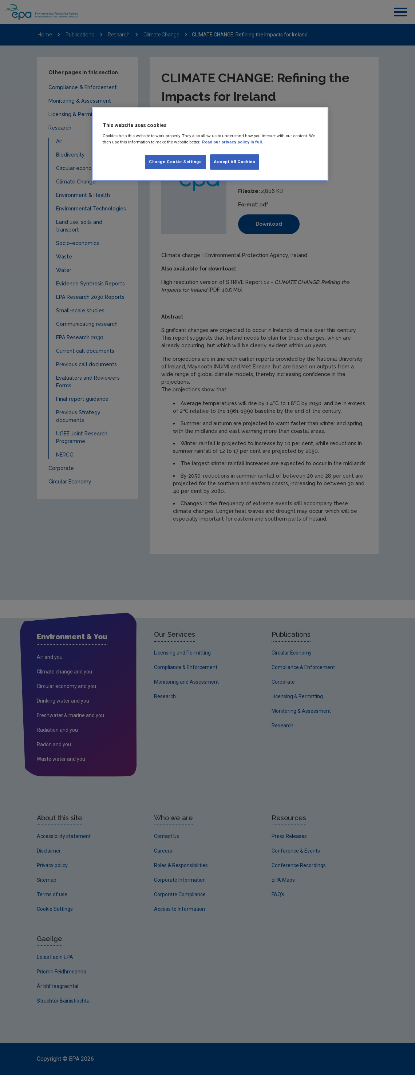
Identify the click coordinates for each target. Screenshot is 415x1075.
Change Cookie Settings (175, 161)
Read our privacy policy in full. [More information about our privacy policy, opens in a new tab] (232, 142)
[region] (210, 144)
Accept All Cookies (234, 161)
